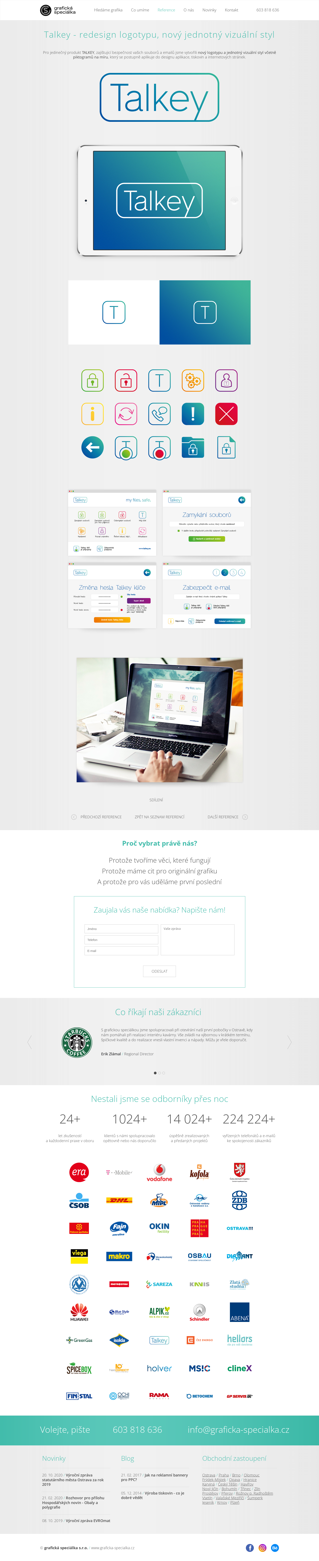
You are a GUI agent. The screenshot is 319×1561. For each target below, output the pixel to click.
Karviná (208, 1484)
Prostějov (210, 1493)
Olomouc (252, 1475)
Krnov (222, 1502)
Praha (224, 1475)
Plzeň (234, 1502)
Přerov (227, 1493)
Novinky (54, 1458)
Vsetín (207, 1497)
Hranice (250, 1479)
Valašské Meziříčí (230, 1497)
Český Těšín (227, 1484)
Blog (127, 1458)
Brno (236, 1475)
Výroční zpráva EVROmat (88, 1520)
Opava (234, 1479)
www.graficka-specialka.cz (112, 1547)
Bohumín (229, 1488)
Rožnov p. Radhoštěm (254, 1493)
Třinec (245, 1488)
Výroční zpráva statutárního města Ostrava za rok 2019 (73, 1480)
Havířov (247, 1484)
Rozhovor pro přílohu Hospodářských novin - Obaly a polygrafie (73, 1502)
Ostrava (208, 1475)
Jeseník (208, 1502)
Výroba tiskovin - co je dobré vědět (152, 1495)
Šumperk (255, 1497)
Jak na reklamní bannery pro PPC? (154, 1477)
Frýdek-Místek (214, 1479)
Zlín (257, 1488)
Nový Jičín (210, 1488)
